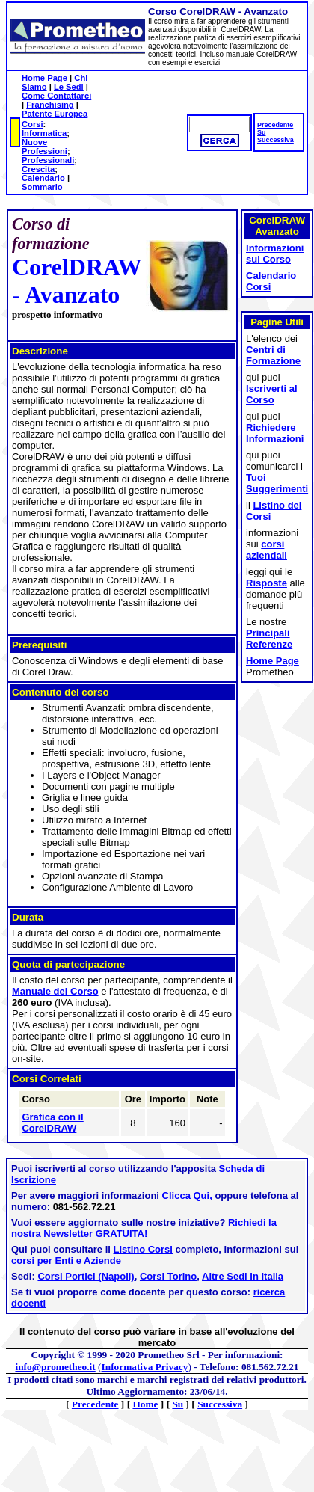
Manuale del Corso (55, 991)
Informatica (44, 133)
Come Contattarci (56, 95)
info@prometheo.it (55, 1366)
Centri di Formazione (273, 355)
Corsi (32, 124)
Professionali (48, 160)
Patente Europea (54, 113)
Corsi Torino (168, 1276)
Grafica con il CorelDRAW (52, 1122)
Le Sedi (69, 86)
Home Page (44, 77)
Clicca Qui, (187, 1195)
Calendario (43, 178)
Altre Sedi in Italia (242, 1276)
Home (145, 1404)
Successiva (275, 140)
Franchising (49, 104)
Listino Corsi (143, 1249)
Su (261, 132)
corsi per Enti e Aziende (66, 1260)
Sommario (42, 186)
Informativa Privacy (145, 1366)
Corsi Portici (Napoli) (85, 1276)
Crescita (38, 169)
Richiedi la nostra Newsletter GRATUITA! (144, 1228)
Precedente (275, 125)
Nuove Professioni (44, 147)
